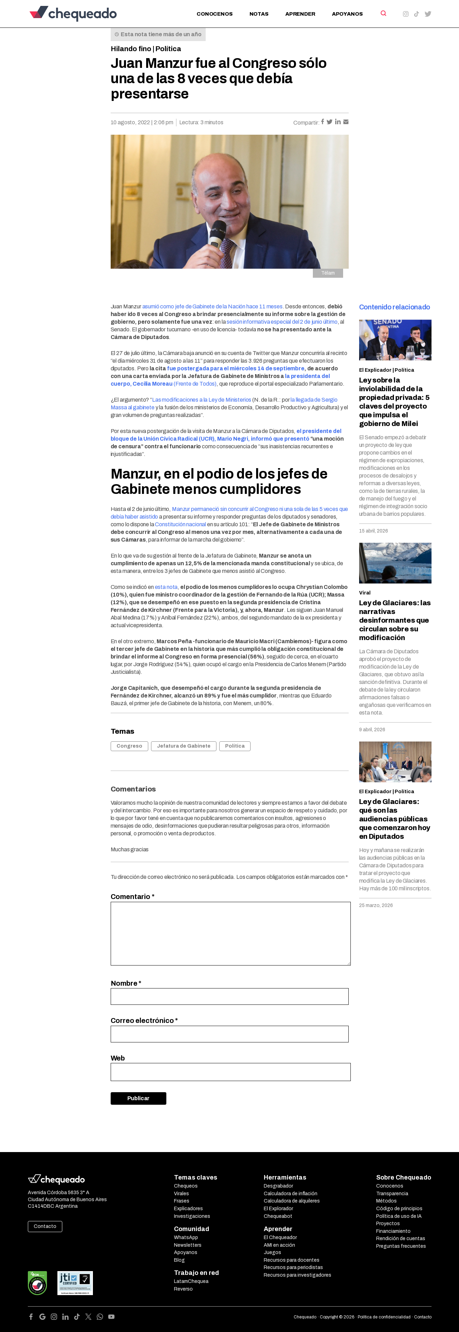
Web (118, 1058)
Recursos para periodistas (293, 1267)
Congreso (129, 746)
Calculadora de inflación (290, 1193)
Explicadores (188, 1208)
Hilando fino (131, 49)
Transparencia (392, 1193)
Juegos (272, 1252)
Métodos (386, 1201)
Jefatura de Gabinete (184, 746)
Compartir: (306, 123)
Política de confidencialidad (384, 1317)
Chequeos (186, 1186)
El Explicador (375, 370)
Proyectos (388, 1223)
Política (168, 49)
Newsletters (187, 1245)
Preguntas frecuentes (401, 1246)
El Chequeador (280, 1237)
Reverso (183, 1289)
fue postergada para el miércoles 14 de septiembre (235, 368)
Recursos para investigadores (297, 1275)
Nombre (126, 983)
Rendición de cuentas (400, 1238)
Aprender (300, 14)
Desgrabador (278, 1186)
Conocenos (215, 14)
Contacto (45, 1226)
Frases (181, 1201)
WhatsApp (186, 1237)
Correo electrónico (144, 1020)
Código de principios (399, 1208)
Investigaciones (192, 1216)
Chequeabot (278, 1216)
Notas (259, 14)
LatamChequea (191, 1281)
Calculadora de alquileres (292, 1201)
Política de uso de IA (399, 1216)
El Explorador (278, 1208)
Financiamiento (393, 1231)
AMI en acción (279, 1245)
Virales (181, 1193)
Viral (365, 593)
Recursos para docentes (291, 1260)
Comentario (133, 896)
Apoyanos (347, 14)
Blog (179, 1260)
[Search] (383, 13)
